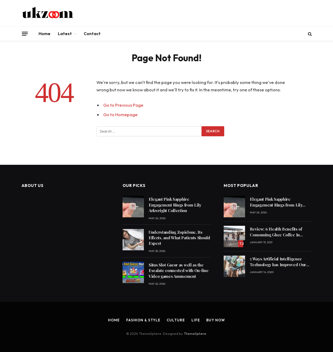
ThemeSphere (195, 333)
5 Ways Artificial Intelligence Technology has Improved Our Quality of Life (278, 261)
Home (44, 33)
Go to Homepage (120, 114)
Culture (176, 320)
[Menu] (24, 34)
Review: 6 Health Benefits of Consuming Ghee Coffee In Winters (276, 232)
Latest (65, 33)
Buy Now (215, 320)
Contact (92, 33)
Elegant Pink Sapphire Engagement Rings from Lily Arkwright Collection (175, 204)
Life (195, 320)
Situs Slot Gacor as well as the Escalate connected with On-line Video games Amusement (179, 270)
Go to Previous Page (123, 105)
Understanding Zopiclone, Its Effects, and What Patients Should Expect (179, 237)
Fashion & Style (143, 320)
